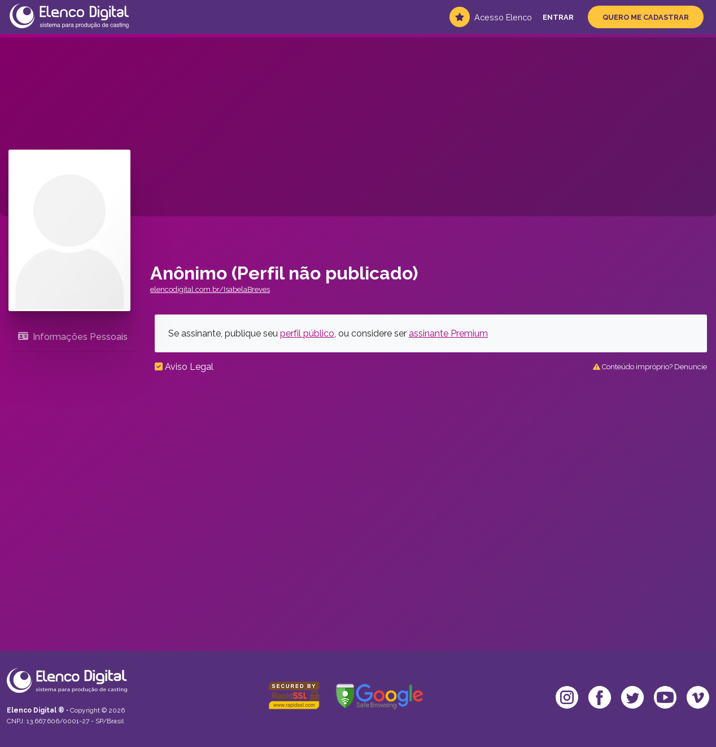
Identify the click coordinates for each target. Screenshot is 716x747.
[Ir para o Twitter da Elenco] (632, 697)
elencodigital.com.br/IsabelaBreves (210, 289)
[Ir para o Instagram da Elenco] (567, 697)
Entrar (558, 17)
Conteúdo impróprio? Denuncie (650, 366)
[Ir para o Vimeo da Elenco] (698, 697)
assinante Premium (448, 333)
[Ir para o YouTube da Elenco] (665, 697)
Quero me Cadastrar (646, 17)
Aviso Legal (184, 366)
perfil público (307, 333)
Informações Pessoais (73, 336)
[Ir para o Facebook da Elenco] (599, 697)
